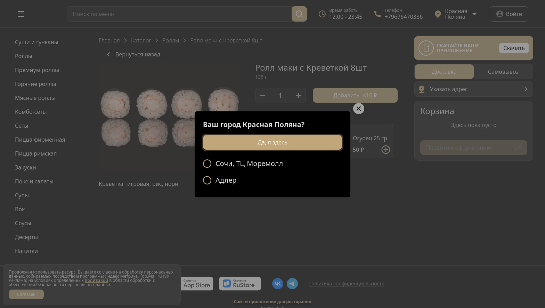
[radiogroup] (272, 172)
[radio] (272, 163)
